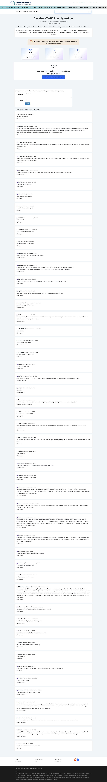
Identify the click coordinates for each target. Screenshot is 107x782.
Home (18, 11)
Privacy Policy (57, 761)
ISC (12, 7)
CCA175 (35, 11)
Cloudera (28, 11)
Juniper (35, 7)
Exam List (81, 2)
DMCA (36, 761)
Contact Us (18, 759)
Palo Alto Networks (84, 7)
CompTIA (8, 7)
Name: (21, 100)
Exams (23, 11)
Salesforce (69, 7)
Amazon (75, 7)
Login (94, 2)
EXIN (22, 7)
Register (88, 2)
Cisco (3, 7)
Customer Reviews (39, 759)
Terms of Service (58, 759)
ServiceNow (101, 7)
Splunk (95, 7)
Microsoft (40, 7)
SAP (55, 7)
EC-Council (17, 7)
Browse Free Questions (53, 77)
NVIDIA (63, 7)
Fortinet (26, 7)
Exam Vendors (18, 761)
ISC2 (91, 7)
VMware (46, 7)
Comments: (20, 94)
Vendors (74, 2)
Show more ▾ (53, 34)
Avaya (50, 7)
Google (59, 7)
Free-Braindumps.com (24, 768)
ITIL (31, 7)
